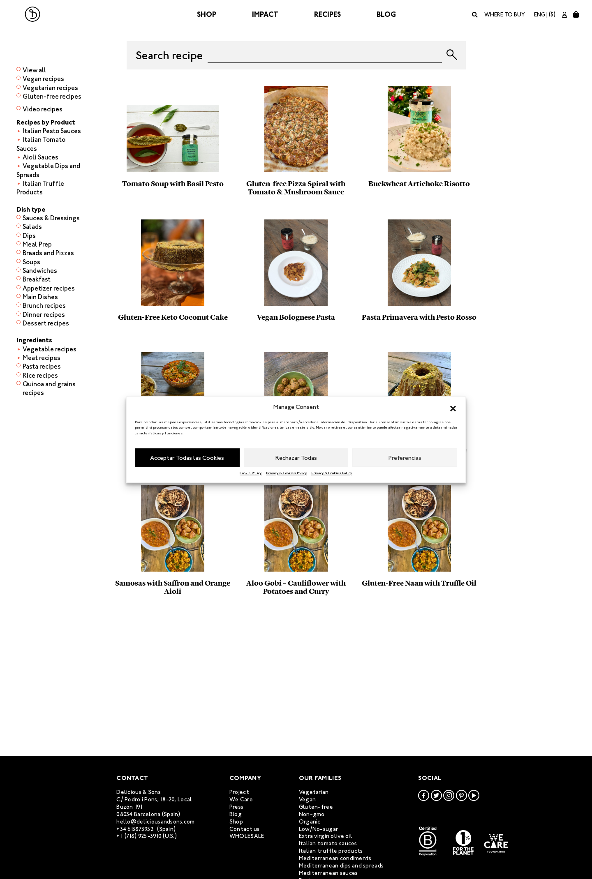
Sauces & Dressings (51, 218)
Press (236, 806)
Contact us (244, 829)
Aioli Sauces (40, 157)
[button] (453, 407)
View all (34, 70)
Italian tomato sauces (328, 843)
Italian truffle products (331, 850)
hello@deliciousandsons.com (155, 821)
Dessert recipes (46, 323)
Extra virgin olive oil (325, 836)
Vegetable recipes (49, 349)
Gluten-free (316, 806)
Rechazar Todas (296, 457)
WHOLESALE (246, 836)
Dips (29, 236)
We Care (241, 799)
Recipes (327, 14)
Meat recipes (41, 358)
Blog (386, 14)
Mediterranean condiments (335, 858)
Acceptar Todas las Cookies (187, 457)
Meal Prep (37, 244)
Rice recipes (40, 375)
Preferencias (404, 457)
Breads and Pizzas (48, 253)
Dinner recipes (44, 314)
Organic (310, 821)
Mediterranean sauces (328, 873)
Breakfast (37, 279)
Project (239, 792)
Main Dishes (40, 297)
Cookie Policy (251, 473)
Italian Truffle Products (40, 188)
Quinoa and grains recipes (49, 388)
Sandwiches (40, 271)
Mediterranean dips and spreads (341, 865)
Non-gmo (312, 814)
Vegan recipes (43, 79)
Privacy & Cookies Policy (286, 473)
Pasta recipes (42, 366)
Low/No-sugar (318, 829)
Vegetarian (314, 792)
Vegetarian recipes (50, 88)
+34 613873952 (135, 829)
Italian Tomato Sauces (40, 144)
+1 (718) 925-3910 (139, 836)
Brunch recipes (44, 305)
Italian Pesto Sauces (52, 131)
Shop (206, 14)
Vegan (307, 799)
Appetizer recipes (49, 288)
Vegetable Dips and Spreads (48, 170)
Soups (31, 262)
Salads (32, 227)
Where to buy (504, 14)
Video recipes (42, 109)
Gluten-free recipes (52, 96)
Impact (265, 14)
